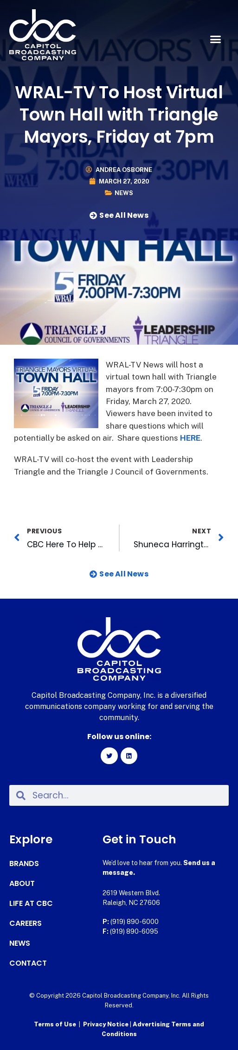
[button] (215, 39)
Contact (28, 963)
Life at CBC (31, 903)
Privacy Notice (106, 1024)
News (124, 193)
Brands (24, 863)
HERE (190, 438)
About (22, 883)
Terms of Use (55, 1024)
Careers (25, 923)
